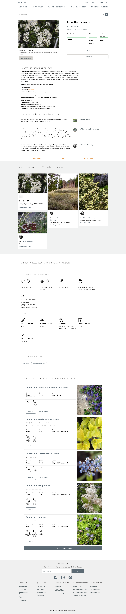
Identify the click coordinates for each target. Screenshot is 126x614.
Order (86, 2)
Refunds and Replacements (24, 593)
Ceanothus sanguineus (38, 485)
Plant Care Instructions (59, 590)
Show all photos (26, 58)
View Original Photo (25, 207)
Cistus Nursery (27, 241)
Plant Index (41, 586)
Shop (77, 2)
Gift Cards (40, 589)
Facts (64, 158)
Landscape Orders (61, 594)
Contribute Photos (79, 596)
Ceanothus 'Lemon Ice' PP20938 (42, 453)
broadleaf (26, 364)
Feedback (22, 600)
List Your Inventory (80, 592)
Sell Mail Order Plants (80, 589)
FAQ (20, 597)
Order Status (23, 589)
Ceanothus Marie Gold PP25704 (42, 419)
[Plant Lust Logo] (23, 2)
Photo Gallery (38, 158)
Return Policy (41, 592)
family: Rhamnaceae (39, 364)
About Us (93, 586)
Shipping (58, 586)
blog (101, 2)
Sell (93, 2)
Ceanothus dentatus (36, 517)
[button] (103, 14)
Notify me (87, 50)
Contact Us (23, 586)
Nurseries (40, 596)
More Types (88, 158)
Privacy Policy (95, 592)
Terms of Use (95, 589)
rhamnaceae (31, 89)
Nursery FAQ (77, 586)
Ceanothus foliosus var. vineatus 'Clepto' (47, 387)
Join (78, 571)
